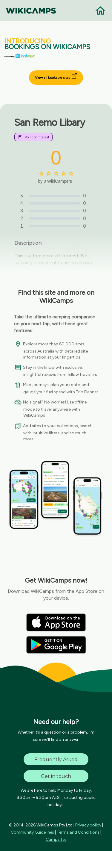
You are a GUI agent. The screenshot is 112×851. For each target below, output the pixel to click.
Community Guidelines (32, 832)
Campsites (56, 839)
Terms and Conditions (78, 832)
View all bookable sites (56, 76)
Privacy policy (88, 825)
